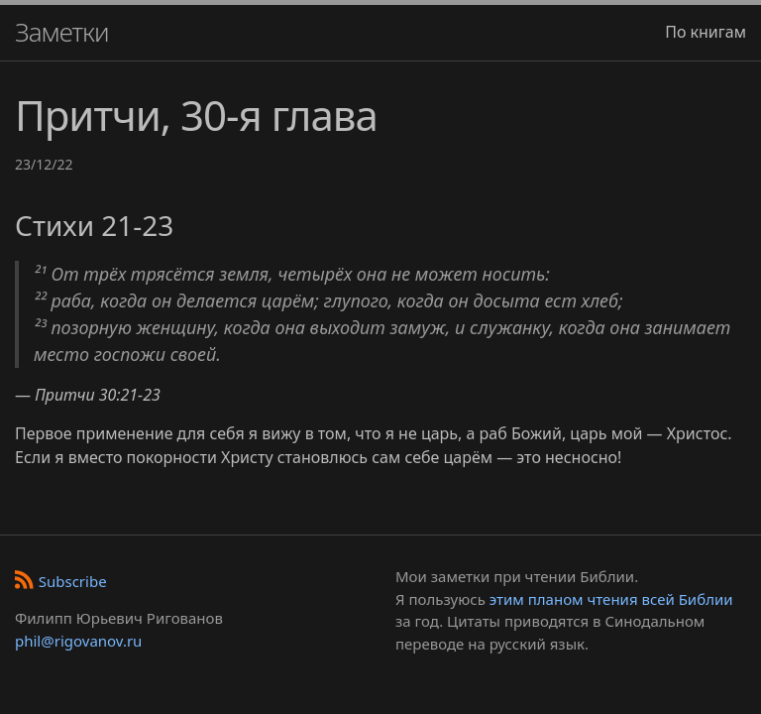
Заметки (62, 32)
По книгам (705, 32)
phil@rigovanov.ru (78, 641)
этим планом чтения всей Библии (611, 599)
